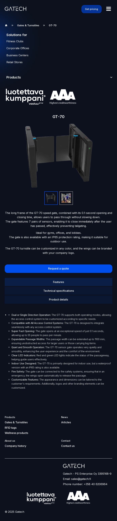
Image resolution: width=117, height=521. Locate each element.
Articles (66, 422)
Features (58, 282)
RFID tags (10, 427)
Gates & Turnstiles (28, 25)
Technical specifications (58, 290)
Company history (15, 445)
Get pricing (91, 9)
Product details (58, 299)
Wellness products (16, 432)
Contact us (68, 445)
